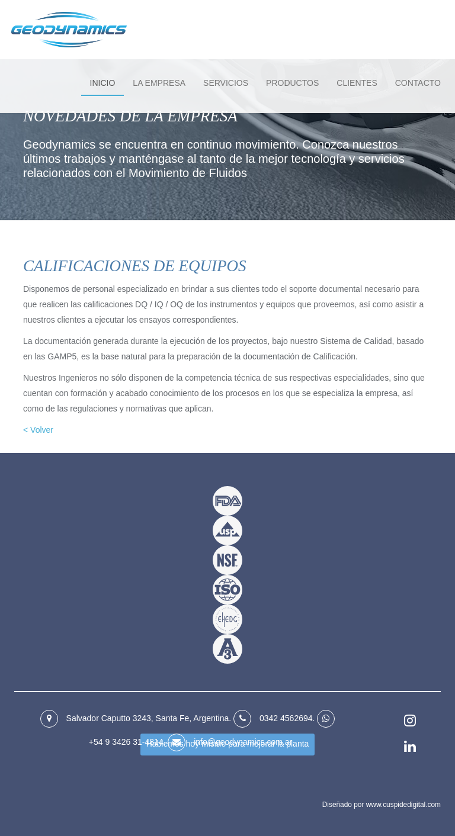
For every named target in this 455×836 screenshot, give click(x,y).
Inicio (103, 83)
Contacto (418, 83)
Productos (292, 83)
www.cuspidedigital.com (403, 804)
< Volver (38, 430)
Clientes (357, 83)
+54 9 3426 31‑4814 (126, 742)
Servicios (225, 83)
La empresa (159, 83)
